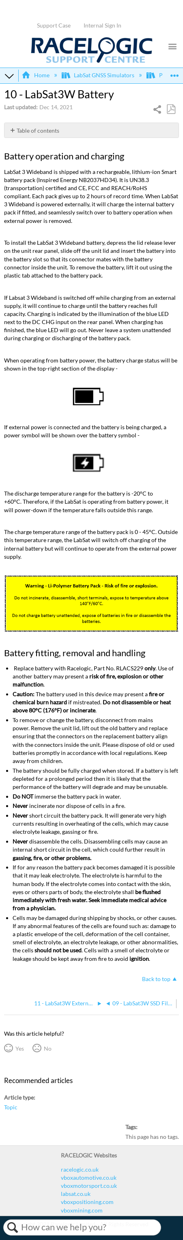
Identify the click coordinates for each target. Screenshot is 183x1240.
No (48, 1048)
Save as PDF (170, 109)
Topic (10, 1107)
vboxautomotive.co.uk (88, 1177)
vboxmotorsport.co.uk (89, 1185)
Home (36, 75)
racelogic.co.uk (80, 1169)
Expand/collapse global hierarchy (9, 75)
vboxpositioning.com (87, 1201)
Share (158, 110)
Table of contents (38, 130)
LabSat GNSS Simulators (99, 75)
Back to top (156, 978)
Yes (19, 1048)
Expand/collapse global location (174, 73)
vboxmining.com (82, 1210)
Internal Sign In (102, 25)
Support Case (54, 25)
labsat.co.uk (75, 1193)
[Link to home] (92, 60)
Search (12, 1227)
